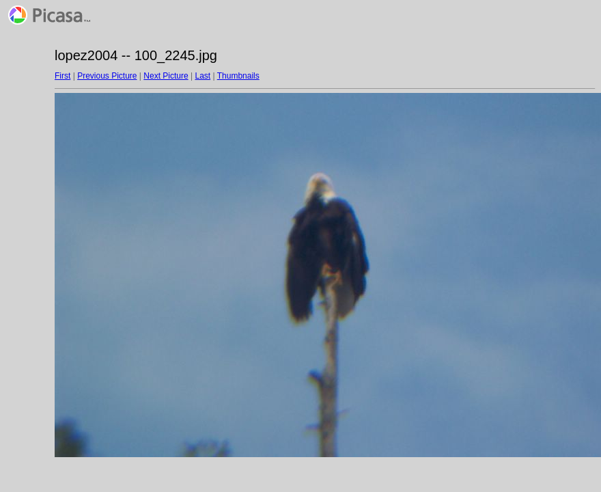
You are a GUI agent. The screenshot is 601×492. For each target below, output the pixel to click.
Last (202, 76)
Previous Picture (107, 76)
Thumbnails (238, 76)
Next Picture (165, 76)
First (62, 76)
